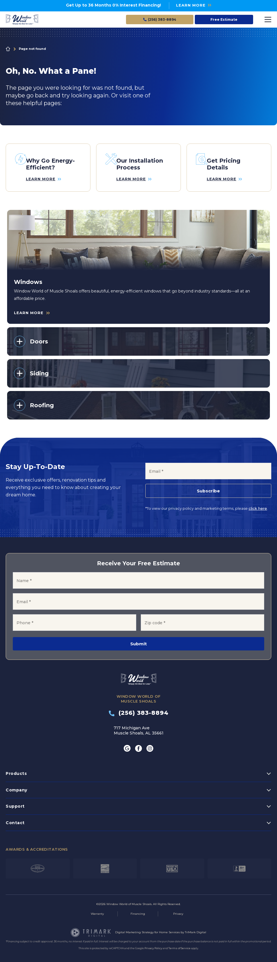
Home (8, 49)
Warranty (97, 909)
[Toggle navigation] (267, 19)
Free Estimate (223, 19)
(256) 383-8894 (139, 708)
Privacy (178, 909)
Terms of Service (179, 943)
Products (16, 769)
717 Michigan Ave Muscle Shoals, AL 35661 (139, 726)
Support (15, 802)
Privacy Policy (153, 943)
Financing (138, 909)
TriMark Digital (195, 928)
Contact (15, 818)
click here (258, 504)
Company (16, 785)
